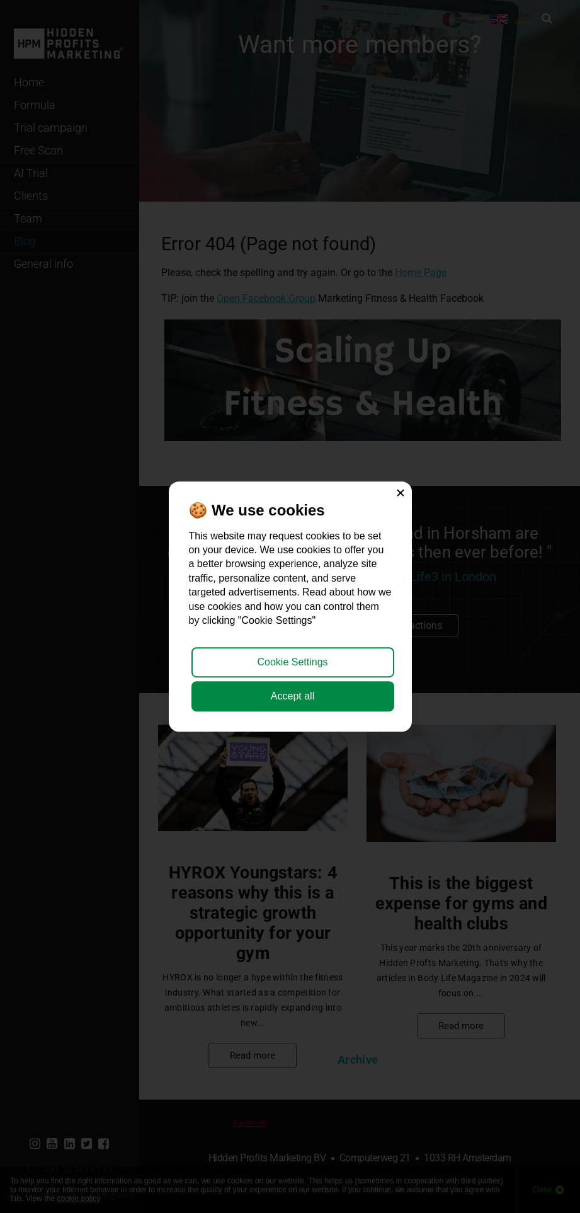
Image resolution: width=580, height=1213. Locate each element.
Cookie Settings (292, 662)
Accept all (292, 696)
